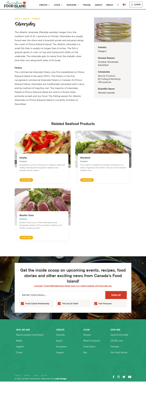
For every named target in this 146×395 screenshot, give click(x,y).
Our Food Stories (119, 352)
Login (136, 4)
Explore (71, 5)
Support (20, 346)
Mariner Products (106, 75)
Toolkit (18, 375)
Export (59, 340)
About (98, 5)
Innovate (60, 334)
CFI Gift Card (117, 340)
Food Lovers (89, 346)
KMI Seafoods (104, 82)
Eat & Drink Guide (119, 334)
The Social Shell (70, 303)
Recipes (87, 334)
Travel (87, 5)
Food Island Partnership (37, 303)
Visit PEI (44, 375)
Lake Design (60, 378)
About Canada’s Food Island (29, 334)
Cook (57, 5)
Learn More (26, 180)
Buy (85, 352)
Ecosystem (61, 346)
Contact (27, 375)
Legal (35, 375)
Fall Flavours (105, 303)
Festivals (115, 346)
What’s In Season (91, 340)
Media (109, 5)
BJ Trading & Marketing (109, 79)
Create (43, 5)
